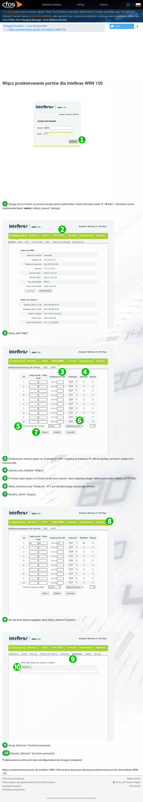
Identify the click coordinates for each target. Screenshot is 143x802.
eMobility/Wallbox (52, 4)
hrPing (80, 4)
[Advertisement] (71, 57)
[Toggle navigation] (128, 4)
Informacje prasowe (13, 778)
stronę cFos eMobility (40, 16)
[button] (122, 26)
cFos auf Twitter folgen (127, 782)
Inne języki (135, 786)
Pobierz (104, 4)
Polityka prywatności (13, 789)
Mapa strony (134, 778)
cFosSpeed (8, 11)
